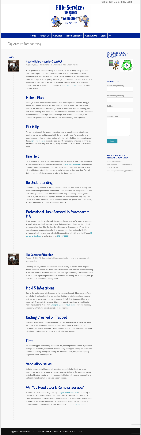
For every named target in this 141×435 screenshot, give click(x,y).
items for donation (38, 141)
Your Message (120, 125)
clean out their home (69, 85)
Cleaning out (58, 258)
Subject (120, 108)
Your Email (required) (120, 98)
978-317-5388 (125, 2)
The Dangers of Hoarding (39, 254)
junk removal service (69, 392)
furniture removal (69, 258)
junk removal (57, 65)
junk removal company (71, 164)
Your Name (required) (120, 88)
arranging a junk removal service (63, 305)
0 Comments (44, 65)
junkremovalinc (72, 65)
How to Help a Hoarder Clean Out (44, 61)
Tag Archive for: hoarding (24, 43)
